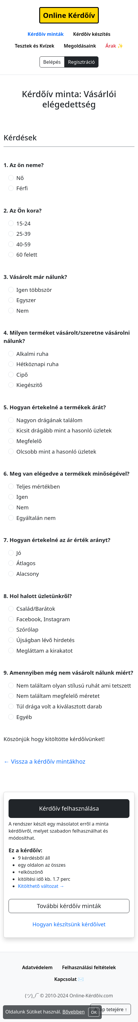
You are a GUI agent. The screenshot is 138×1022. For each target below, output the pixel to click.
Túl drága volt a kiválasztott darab (59, 706)
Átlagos (26, 563)
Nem (23, 310)
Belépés (52, 62)
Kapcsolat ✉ (69, 979)
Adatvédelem (37, 967)
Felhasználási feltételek (89, 967)
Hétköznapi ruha (38, 364)
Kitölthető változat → (41, 886)
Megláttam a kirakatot (45, 650)
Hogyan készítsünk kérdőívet (69, 924)
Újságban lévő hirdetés (46, 640)
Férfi (22, 188)
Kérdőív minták (46, 34)
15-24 (24, 223)
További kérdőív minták (69, 906)
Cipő (22, 374)
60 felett (27, 254)
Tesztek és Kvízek (34, 46)
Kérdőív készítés (91, 34)
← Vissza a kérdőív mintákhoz (45, 761)
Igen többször (34, 289)
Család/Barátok (36, 608)
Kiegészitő (29, 384)
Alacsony (28, 573)
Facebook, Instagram (43, 619)
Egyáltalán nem (36, 517)
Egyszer (26, 300)
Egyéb (24, 716)
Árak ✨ (114, 46)
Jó (19, 552)
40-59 (24, 244)
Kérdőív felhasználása (69, 808)
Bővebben (74, 1011)
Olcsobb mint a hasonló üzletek (56, 451)
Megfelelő (29, 441)
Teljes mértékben (38, 486)
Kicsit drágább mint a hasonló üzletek (64, 430)
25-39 (24, 233)
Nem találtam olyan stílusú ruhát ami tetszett (74, 685)
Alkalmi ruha (33, 353)
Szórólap (28, 629)
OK (94, 1012)
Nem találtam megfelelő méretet (58, 695)
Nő (20, 177)
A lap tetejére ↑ (110, 1009)
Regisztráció (81, 62)
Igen (22, 496)
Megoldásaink (80, 46)
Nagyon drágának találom (50, 420)
